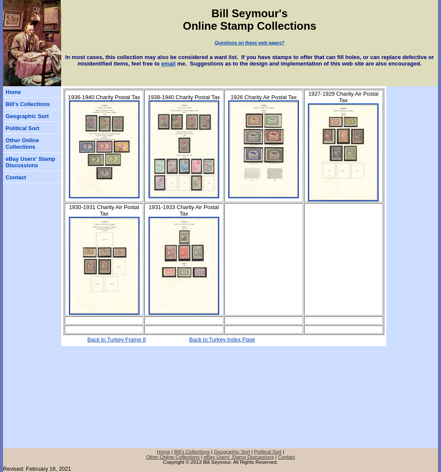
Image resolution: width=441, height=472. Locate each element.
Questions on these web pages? (249, 42)
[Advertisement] (412, 138)
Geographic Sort (27, 116)
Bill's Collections (28, 104)
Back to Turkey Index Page (222, 339)
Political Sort (22, 128)
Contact (16, 177)
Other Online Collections (22, 143)
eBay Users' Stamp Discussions (30, 162)
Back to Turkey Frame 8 (116, 339)
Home (13, 92)
